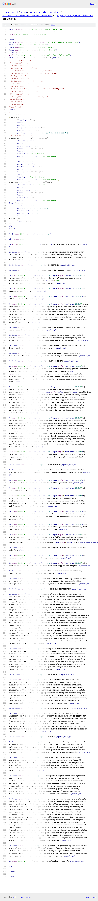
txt (87, 897)
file (53, 25)
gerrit (15, 11)
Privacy (22, 897)
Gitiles (15, 897)
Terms (28, 897)
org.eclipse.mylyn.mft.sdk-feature (75, 15)
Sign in (93, 4)
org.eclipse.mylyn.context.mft (44, 11)
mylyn (23, 11)
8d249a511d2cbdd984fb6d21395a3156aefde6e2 (27, 15)
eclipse (6, 11)
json (94, 897)
